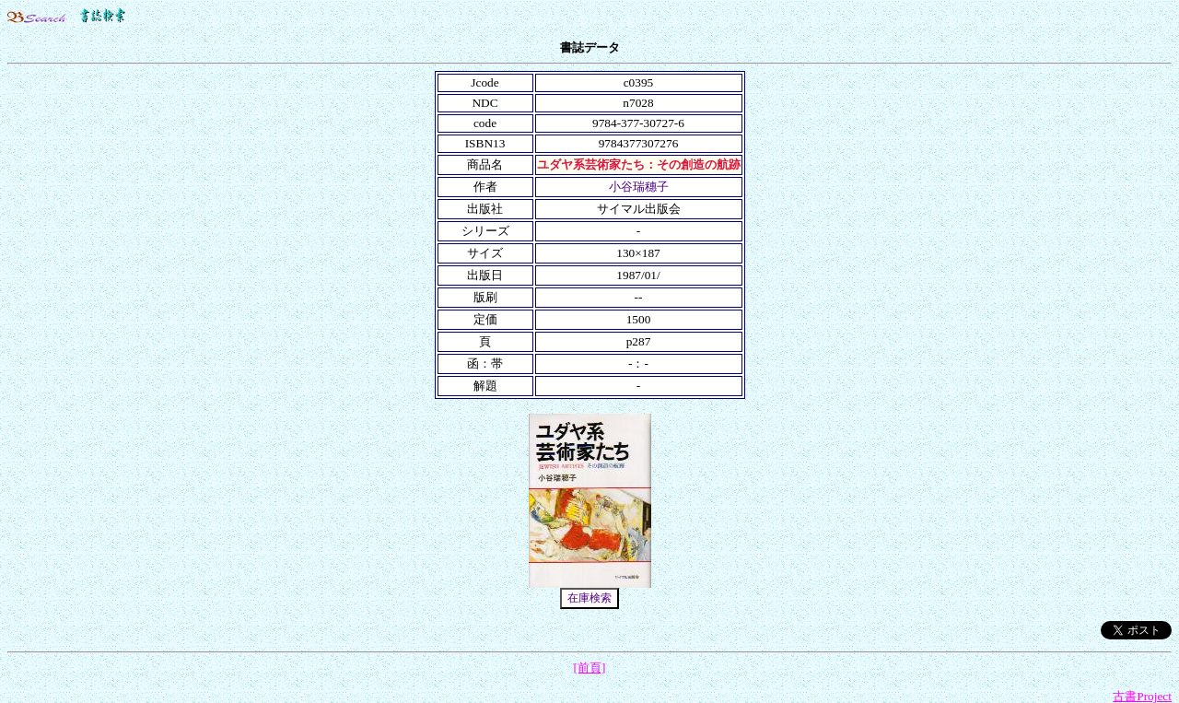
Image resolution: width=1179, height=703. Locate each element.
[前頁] (590, 667)
